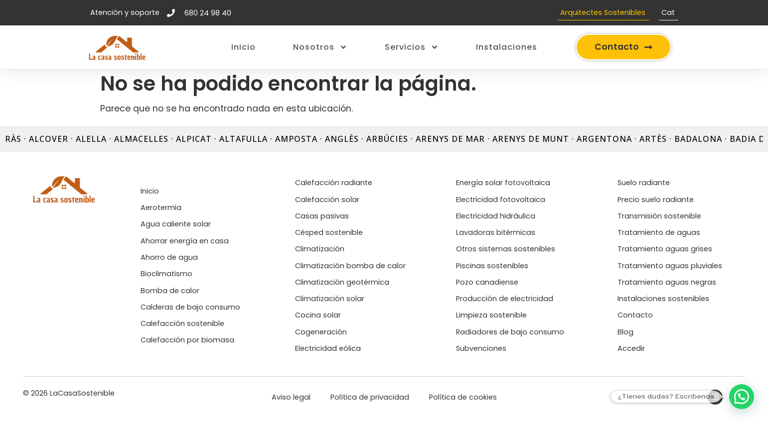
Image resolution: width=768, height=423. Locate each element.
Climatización (319, 249)
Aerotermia (161, 207)
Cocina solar (318, 315)
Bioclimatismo (166, 274)
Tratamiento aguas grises (664, 249)
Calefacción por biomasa (187, 340)
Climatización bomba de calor (350, 266)
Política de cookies (463, 397)
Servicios (412, 47)
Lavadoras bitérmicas (495, 232)
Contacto (635, 315)
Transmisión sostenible (659, 216)
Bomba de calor (170, 291)
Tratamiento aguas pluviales (669, 266)
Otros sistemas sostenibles (505, 249)
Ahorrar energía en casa (185, 241)
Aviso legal (291, 397)
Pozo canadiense (487, 282)
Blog (625, 332)
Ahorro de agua (169, 257)
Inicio (243, 47)
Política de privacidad (369, 397)
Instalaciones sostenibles (663, 299)
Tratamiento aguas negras (666, 282)
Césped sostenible (329, 232)
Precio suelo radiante (655, 200)
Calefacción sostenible (182, 323)
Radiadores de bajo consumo (510, 332)
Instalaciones (506, 47)
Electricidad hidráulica (495, 216)
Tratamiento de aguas (658, 232)
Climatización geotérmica (342, 282)
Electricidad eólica (328, 348)
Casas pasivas (322, 216)
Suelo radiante (643, 183)
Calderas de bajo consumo (190, 307)
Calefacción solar (327, 200)
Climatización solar (329, 299)
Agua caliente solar (176, 224)
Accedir (631, 348)
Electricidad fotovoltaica (500, 200)
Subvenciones (481, 348)
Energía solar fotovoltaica (503, 183)
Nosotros (320, 47)
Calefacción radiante (333, 183)
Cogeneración (321, 332)
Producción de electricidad (504, 299)
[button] (741, 396)
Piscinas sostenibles (492, 266)
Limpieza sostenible (491, 315)
